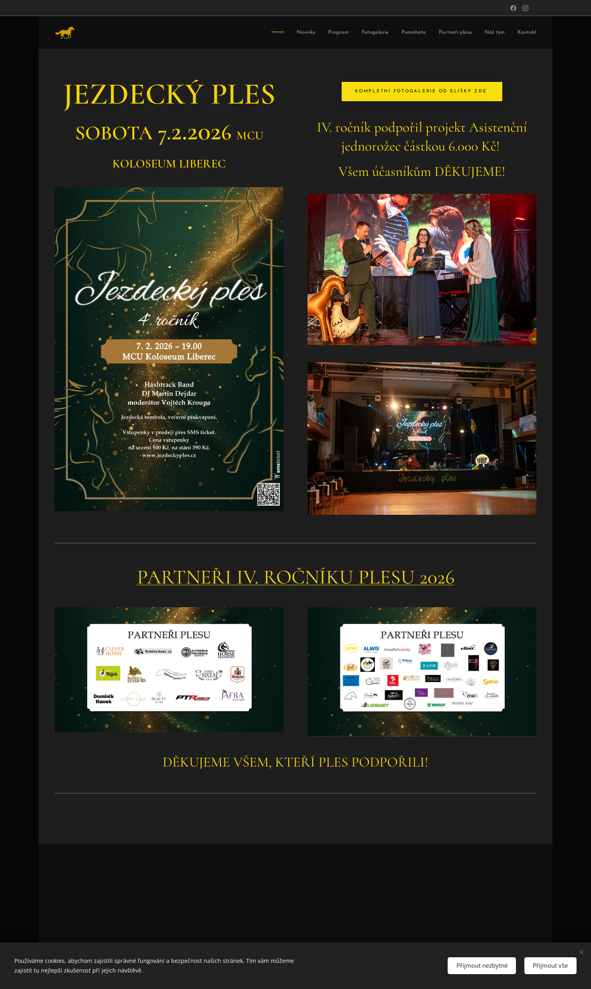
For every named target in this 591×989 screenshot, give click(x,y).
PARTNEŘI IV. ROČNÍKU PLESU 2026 (295, 577)
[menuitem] (178, 32)
